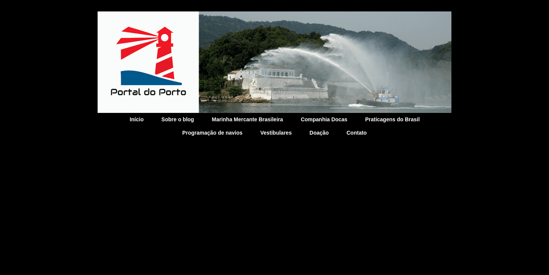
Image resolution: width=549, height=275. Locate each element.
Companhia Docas (324, 119)
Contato (357, 133)
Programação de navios (212, 133)
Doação (319, 133)
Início (137, 119)
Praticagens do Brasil (392, 119)
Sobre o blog (177, 119)
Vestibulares (276, 133)
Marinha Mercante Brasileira (247, 119)
